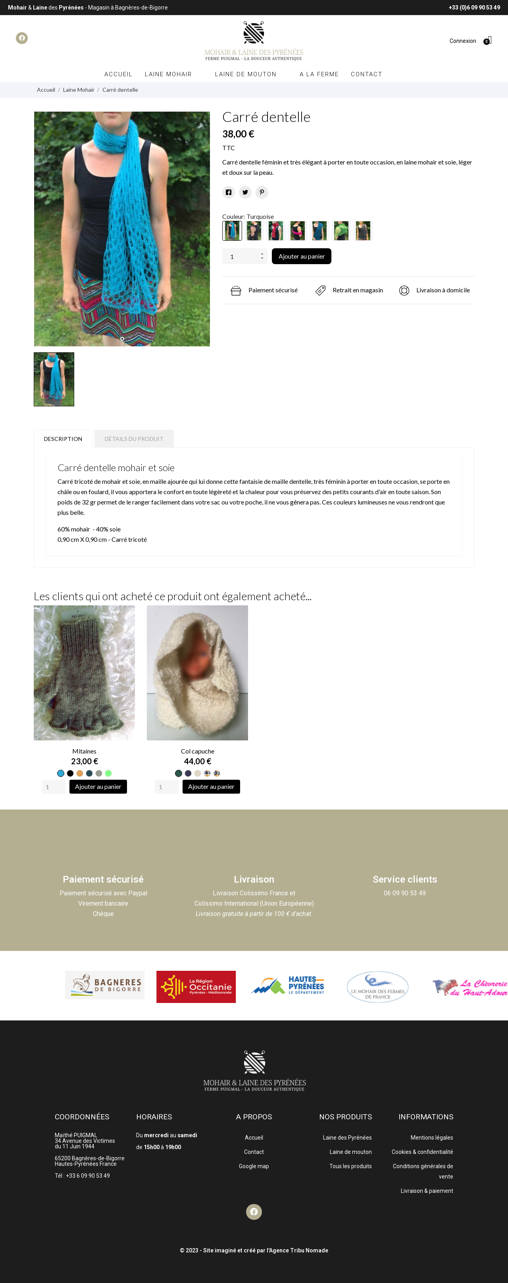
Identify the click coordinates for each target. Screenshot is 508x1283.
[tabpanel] (122, 229)
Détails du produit (134, 438)
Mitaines (84, 751)
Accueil (118, 74)
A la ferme (319, 74)
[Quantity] (53, 787)
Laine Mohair (174, 74)
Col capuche (197, 751)
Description (63, 438)
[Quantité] (239, 256)
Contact (367, 74)
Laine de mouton (251, 74)
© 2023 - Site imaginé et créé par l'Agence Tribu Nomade (254, 1250)
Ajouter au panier (302, 256)
